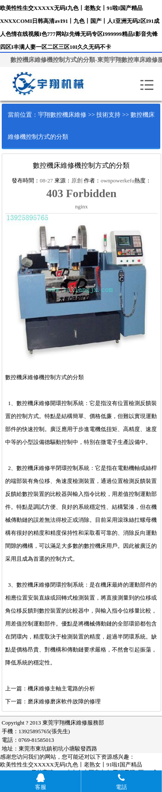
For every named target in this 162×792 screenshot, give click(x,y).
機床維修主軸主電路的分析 (61, 688)
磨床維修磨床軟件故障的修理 (64, 701)
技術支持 (108, 115)
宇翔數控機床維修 (62, 115)
